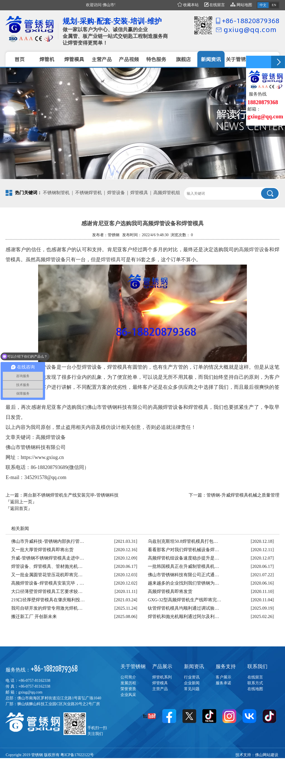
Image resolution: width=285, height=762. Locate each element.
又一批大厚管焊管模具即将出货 (42, 549)
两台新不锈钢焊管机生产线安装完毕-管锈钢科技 (70, 495)
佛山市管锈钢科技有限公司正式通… (183, 574)
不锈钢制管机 (56, 192)
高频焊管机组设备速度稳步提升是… (183, 558)
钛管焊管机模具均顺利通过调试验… (183, 608)
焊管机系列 (162, 677)
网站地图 (241, 5)
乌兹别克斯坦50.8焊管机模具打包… (183, 541)
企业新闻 (192, 683)
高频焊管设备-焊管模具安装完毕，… (47, 583)
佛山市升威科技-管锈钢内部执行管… (47, 541)
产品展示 (162, 666)
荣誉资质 (128, 689)
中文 (263, 5)
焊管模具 (139, 192)
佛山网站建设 (266, 755)
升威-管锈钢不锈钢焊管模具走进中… (47, 558)
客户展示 (223, 677)
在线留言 (214, 5)
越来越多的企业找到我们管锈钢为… (183, 583)
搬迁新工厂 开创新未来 (34, 616)
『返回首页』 (19, 508)
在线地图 (255, 689)
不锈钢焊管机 (88, 192)
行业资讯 (192, 677)
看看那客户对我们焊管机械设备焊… (183, 549)
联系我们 (257, 666)
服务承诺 (223, 683)
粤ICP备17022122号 (77, 755)
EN (274, 5)
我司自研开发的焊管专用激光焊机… (46, 608)
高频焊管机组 (166, 192)
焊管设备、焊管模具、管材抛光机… (46, 566)
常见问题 (192, 689)
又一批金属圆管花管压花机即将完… (46, 574)
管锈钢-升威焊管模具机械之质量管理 (243, 495)
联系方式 (255, 683)
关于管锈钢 (133, 666)
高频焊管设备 (254, 249)
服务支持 (226, 666)
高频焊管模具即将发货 (170, 591)
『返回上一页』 (21, 501)
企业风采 (128, 695)
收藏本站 (188, 5)
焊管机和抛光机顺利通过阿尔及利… (183, 616)
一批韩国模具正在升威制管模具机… (183, 566)
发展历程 (128, 683)
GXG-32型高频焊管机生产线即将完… (184, 599)
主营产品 (160, 689)
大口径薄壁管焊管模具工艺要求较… (46, 591)
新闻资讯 (194, 666)
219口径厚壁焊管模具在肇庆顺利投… (48, 599)
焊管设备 (116, 192)
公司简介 (128, 677)
